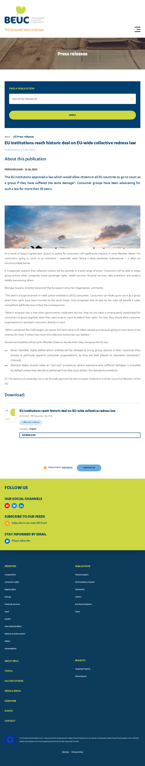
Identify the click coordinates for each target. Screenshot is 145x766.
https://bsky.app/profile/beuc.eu (14, 505)
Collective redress (30, 422)
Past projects (80, 676)
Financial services (12, 604)
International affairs (13, 627)
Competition (10, 575)
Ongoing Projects (82, 669)
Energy (8, 597)
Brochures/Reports (83, 604)
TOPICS (8, 671)
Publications (67, 468)
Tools (77, 612)
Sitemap (65, 752)
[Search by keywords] (72, 99)
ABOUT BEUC (12, 661)
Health (8, 619)
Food (7, 612)
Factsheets (80, 590)
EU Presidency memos (85, 582)
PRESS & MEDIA (13, 691)
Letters (78, 597)
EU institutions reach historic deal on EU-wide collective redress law (67, 411)
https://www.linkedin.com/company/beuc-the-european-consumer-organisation (21, 505)
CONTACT (10, 720)
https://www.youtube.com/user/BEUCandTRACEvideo (7, 505)
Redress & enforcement (15, 634)
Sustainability (10, 649)
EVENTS (9, 710)
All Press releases (19, 137)
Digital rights (10, 590)
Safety (7, 641)
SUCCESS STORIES (14, 681)
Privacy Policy (77, 752)
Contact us (89, 468)
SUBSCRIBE (10, 700)
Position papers (82, 575)
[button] (137, 29)
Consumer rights (12, 582)
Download (29, 435)
